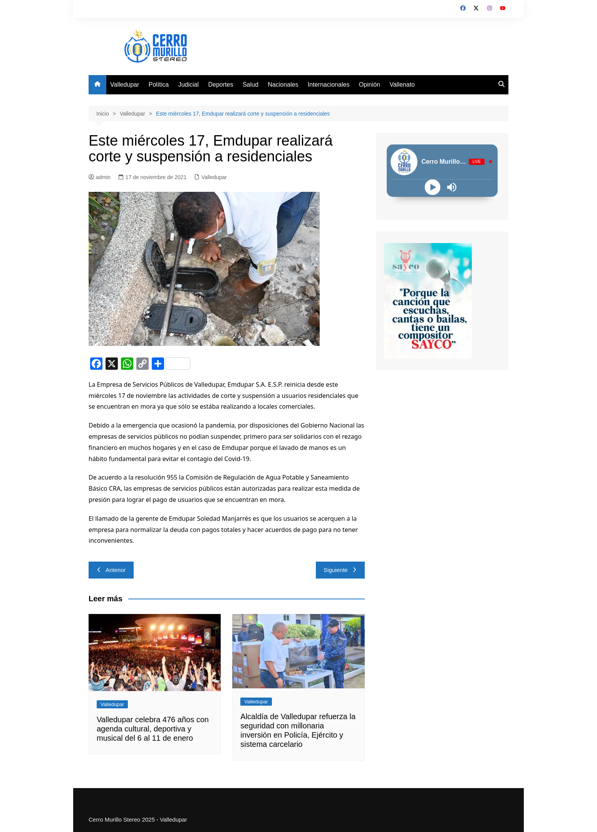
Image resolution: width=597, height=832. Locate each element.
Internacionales (329, 84)
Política (159, 84)
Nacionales (283, 84)
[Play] (433, 187)
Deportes (220, 84)
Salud (250, 84)
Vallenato (402, 84)
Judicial (188, 84)
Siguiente (340, 570)
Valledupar (124, 84)
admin (100, 177)
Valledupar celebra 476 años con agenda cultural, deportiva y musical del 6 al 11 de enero (153, 728)
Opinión (369, 84)
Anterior (111, 570)
